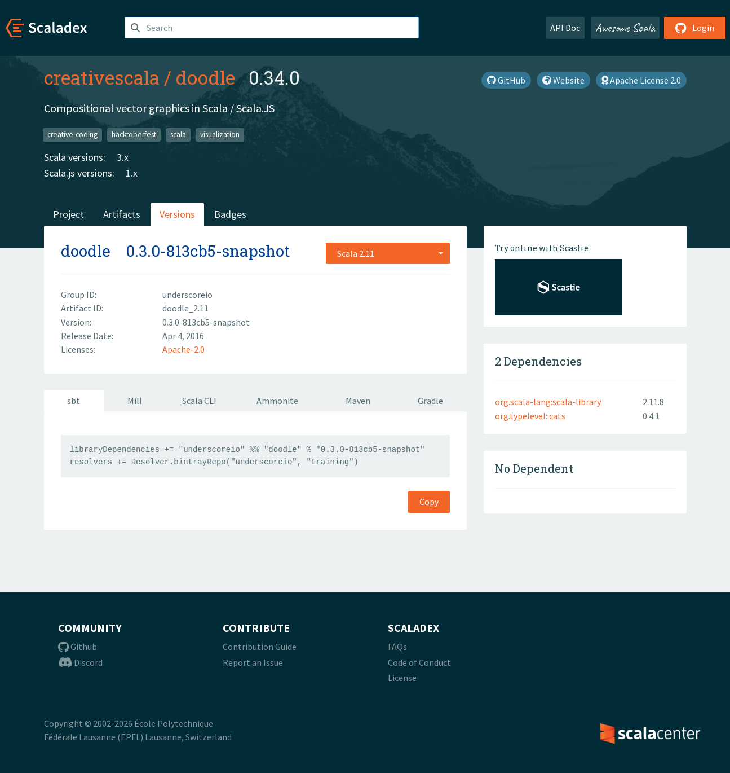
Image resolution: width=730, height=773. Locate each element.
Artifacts (121, 214)
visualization (220, 134)
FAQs (397, 646)
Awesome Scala (625, 27)
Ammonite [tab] (277, 400)
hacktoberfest (134, 134)
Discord (80, 662)
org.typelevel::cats (530, 415)
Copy (429, 501)
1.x (132, 172)
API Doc (565, 27)
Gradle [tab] (430, 400)
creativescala (102, 77)
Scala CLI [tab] (199, 400)
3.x (123, 157)
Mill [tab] (134, 400)
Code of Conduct (419, 662)
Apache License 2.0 (641, 80)
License (402, 677)
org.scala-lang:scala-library (548, 401)
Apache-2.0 (183, 349)
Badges (230, 214)
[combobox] (388, 253)
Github (77, 646)
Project (68, 214)
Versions (177, 214)
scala (178, 134)
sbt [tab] (73, 400)
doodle (205, 77)
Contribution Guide (260, 646)
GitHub (506, 80)
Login (694, 27)
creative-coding (72, 134)
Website (563, 80)
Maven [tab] (358, 400)
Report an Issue (253, 662)
